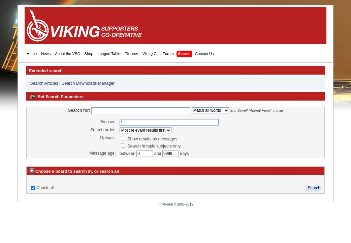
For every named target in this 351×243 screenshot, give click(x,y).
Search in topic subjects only (151, 146)
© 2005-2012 (183, 204)
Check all (45, 187)
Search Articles (44, 83)
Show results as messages (149, 139)
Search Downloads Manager (88, 83)
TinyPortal (165, 204)
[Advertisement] (200, 25)
